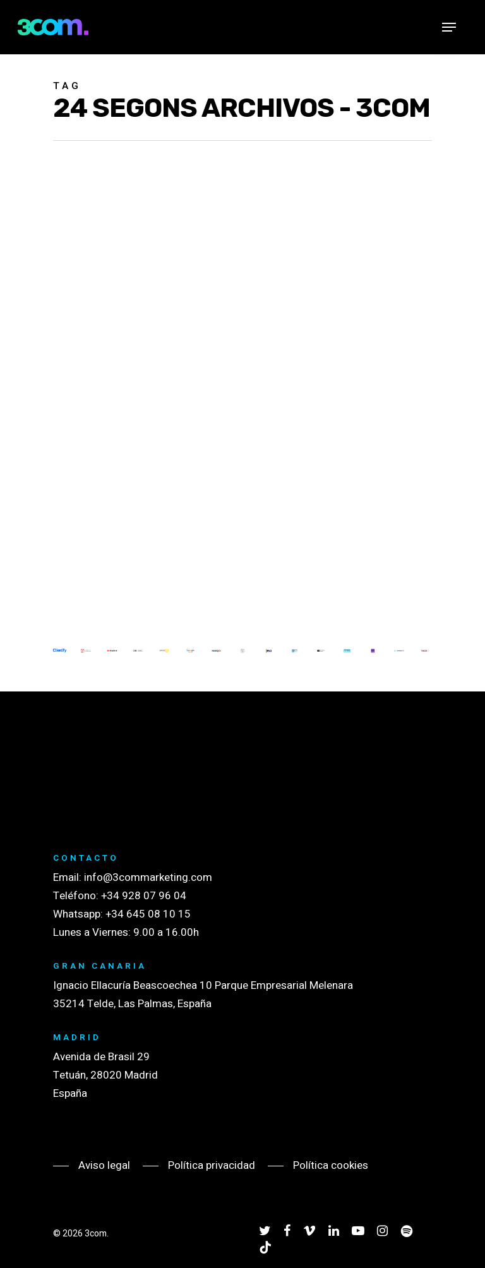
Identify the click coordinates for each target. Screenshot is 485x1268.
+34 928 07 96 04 (143, 896)
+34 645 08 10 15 (148, 914)
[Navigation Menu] (449, 27)
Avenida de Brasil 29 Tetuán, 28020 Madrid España (105, 1075)
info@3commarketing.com (148, 877)
